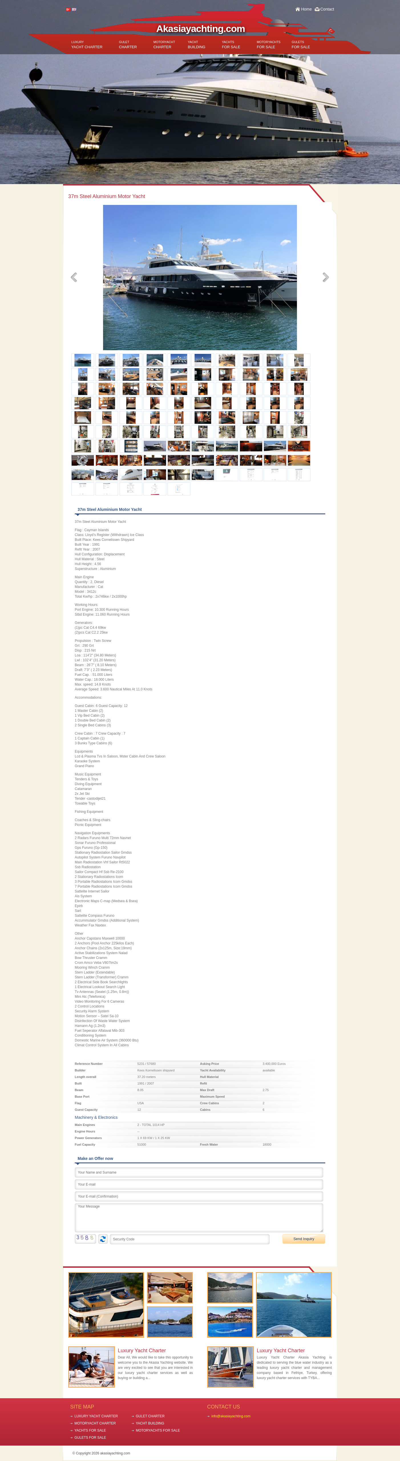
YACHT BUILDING (150, 1423)
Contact (327, 9)
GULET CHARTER (150, 1416)
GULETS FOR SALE (90, 1438)
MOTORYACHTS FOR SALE (158, 1430)
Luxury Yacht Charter (142, 1350)
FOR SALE (231, 44)
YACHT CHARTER (86, 44)
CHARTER (128, 44)
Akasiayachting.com (200, 28)
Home (306, 9)
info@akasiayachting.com (230, 1416)
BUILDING (196, 44)
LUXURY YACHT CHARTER (96, 1416)
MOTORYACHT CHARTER (95, 1423)
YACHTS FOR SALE (90, 1430)
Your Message (199, 1217)
